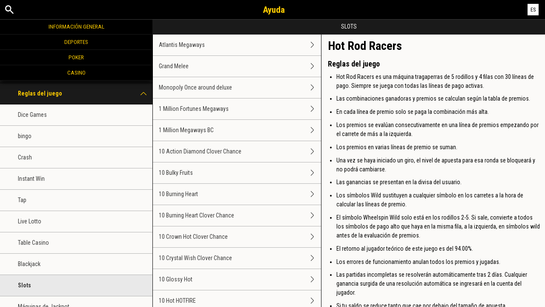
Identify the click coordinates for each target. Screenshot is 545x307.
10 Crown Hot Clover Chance (240, 236)
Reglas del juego (85, 93)
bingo (25, 136)
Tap (22, 200)
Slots (24, 285)
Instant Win (31, 178)
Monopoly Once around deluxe (240, 87)
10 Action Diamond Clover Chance (240, 151)
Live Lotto (29, 221)
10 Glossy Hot (240, 279)
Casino (76, 72)
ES (533, 9)
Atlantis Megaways (240, 45)
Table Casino (33, 242)
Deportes (76, 41)
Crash (25, 157)
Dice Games (32, 114)
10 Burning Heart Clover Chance (240, 215)
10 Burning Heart (240, 194)
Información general (76, 26)
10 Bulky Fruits (240, 172)
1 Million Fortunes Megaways (240, 108)
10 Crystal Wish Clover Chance (240, 258)
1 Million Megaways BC (240, 130)
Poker (76, 57)
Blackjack (29, 264)
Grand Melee (240, 66)
